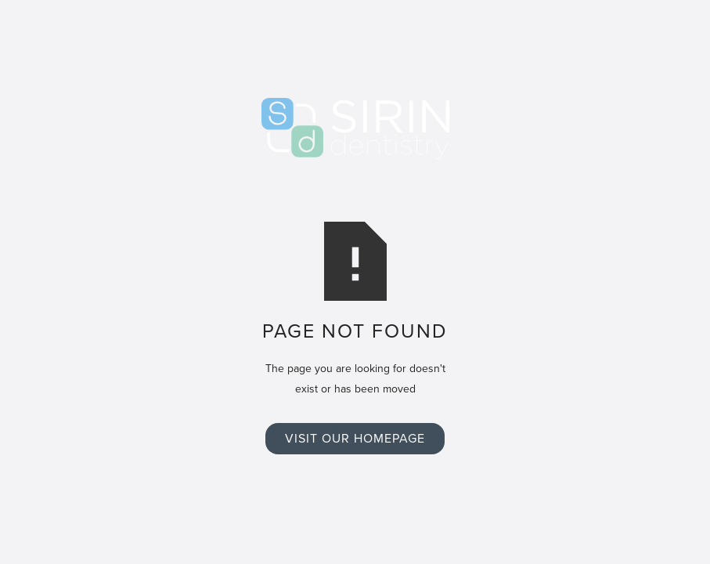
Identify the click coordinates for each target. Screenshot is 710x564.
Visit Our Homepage (355, 438)
